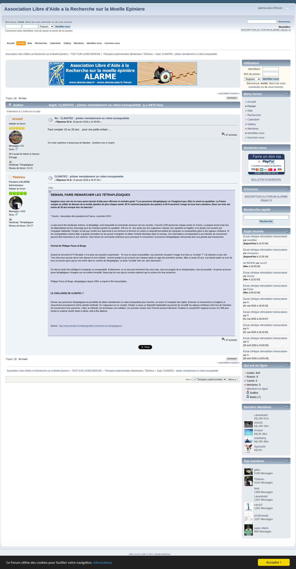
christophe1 (253, 253)
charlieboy (260, 438)
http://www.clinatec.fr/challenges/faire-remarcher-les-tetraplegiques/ (90, 326)
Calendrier (253, 119)
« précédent (223, 93)
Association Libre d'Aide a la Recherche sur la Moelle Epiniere (74, 9)
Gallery (251, 124)
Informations (102, 562)
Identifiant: (254, 69)
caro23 (263, 263)
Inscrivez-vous (255, 137)
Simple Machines (162, 554)
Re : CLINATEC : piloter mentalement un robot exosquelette (92, 118)
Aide (250, 110)
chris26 (258, 422)
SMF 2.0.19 (134, 554)
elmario (251, 276)
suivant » (235, 93)
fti (248, 302)
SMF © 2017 (147, 554)
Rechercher (254, 115)
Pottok (250, 289)
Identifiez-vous (255, 133)
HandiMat (252, 240)
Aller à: (189, 379)
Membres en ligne (257, 388)
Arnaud (258, 430)
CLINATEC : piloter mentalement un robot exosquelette (89, 176)
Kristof (17, 119)
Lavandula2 (261, 415)
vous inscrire (65, 22)
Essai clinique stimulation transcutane (265, 236)
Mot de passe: (252, 74)
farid (256, 488)
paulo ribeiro (261, 528)
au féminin (249, 262)
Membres (252, 128)
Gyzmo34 (259, 446)
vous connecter (43, 22)
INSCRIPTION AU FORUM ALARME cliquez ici (266, 30)
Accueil (251, 101)
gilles (257, 469)
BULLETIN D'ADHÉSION (266, 179)
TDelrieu (147, 54)
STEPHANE (261, 515)
